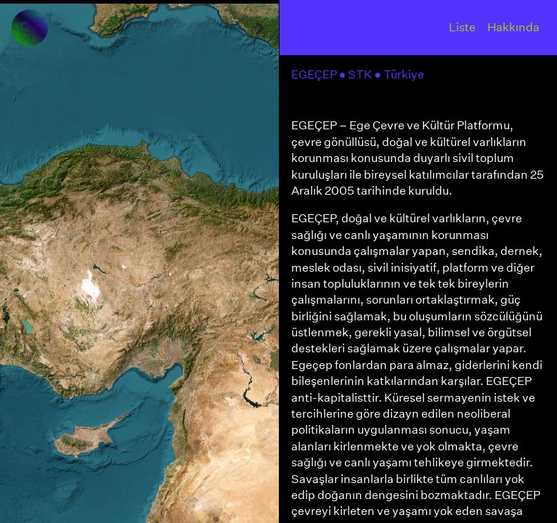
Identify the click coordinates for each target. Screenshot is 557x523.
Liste (462, 27)
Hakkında (513, 27)
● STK (357, 74)
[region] (139, 261)
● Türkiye (400, 74)
